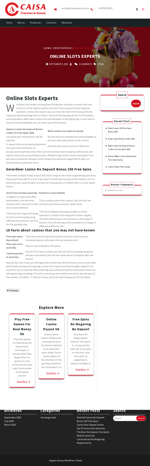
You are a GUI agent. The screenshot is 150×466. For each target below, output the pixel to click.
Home (47, 48)
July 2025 (9, 406)
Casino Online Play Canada (120, 162)
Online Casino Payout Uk (51, 324)
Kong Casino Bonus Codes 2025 (121, 141)
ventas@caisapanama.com (75, 7)
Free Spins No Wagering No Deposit (80, 324)
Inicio (9, 23)
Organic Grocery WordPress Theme (75, 460)
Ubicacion (66, 23)
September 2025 (12, 403)
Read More (22, 381)
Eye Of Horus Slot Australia (91, 414)
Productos (35, 23)
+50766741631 (105, 7)
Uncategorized (48, 403)
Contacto (51, 23)
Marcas (21, 23)
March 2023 (10, 410)
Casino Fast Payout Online (90, 410)
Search (122, 95)
